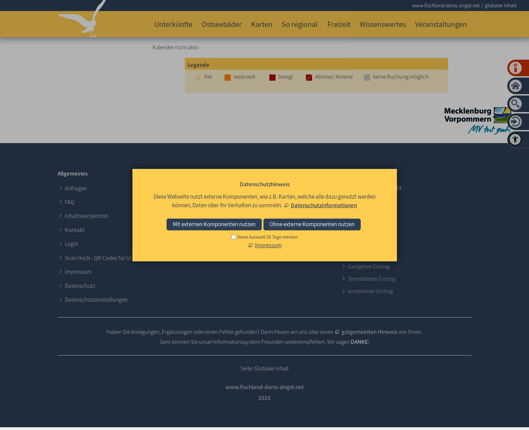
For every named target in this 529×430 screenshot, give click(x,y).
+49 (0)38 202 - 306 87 (375, 188)
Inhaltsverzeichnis (86, 216)
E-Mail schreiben (368, 213)
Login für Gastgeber (230, 185)
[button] (205, 236)
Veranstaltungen (441, 24)
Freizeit (338, 24)
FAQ (69, 202)
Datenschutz (80, 286)
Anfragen (76, 188)
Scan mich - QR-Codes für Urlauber (106, 258)
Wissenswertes (383, 24)
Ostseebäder (222, 24)
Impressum (78, 272)
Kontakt (74, 230)
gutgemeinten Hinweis (369, 332)
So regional (300, 24)
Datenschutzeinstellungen (96, 299)
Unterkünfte (173, 24)
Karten (261, 24)
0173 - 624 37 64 (368, 200)
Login (71, 244)
